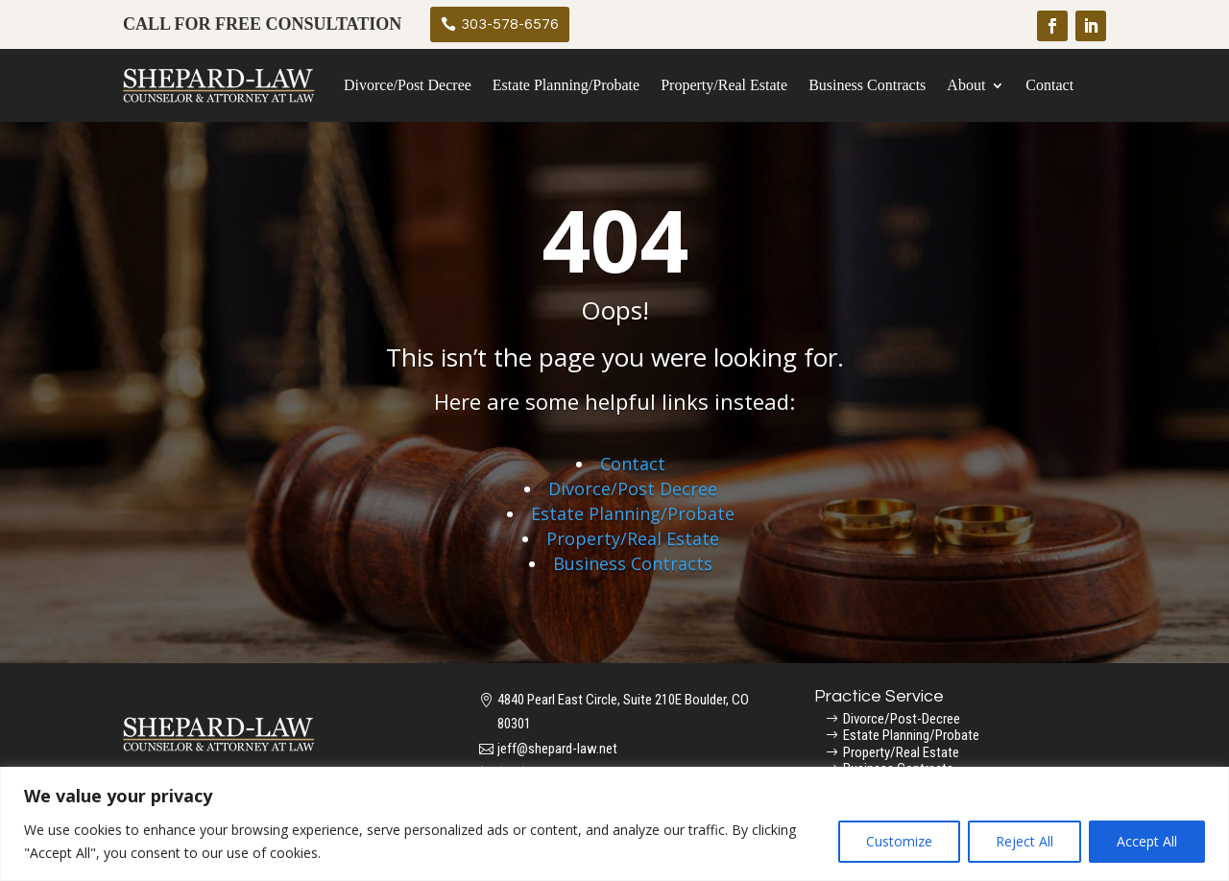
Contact (1049, 85)
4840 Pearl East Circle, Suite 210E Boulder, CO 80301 (623, 712)
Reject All (1024, 841)
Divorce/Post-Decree (901, 718)
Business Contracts (867, 85)
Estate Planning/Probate (566, 85)
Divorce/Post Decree (407, 85)
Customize (899, 841)
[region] (614, 824)
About (966, 85)
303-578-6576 (510, 24)
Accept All (1147, 841)
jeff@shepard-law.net (557, 748)
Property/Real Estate (724, 85)
